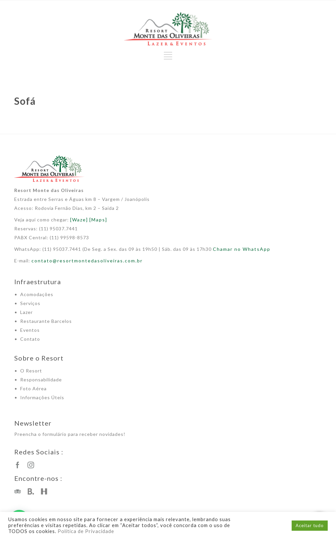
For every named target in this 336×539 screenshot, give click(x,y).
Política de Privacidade (86, 531)
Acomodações (36, 294)
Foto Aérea (33, 388)
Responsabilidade (41, 379)
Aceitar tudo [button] (310, 525)
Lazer (26, 312)
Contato (30, 339)
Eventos (30, 330)
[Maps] (98, 219)
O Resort (31, 370)
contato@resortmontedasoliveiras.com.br (87, 260)
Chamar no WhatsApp (241, 249)
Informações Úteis (42, 397)
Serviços (30, 303)
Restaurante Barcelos (46, 321)
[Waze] (79, 219)
